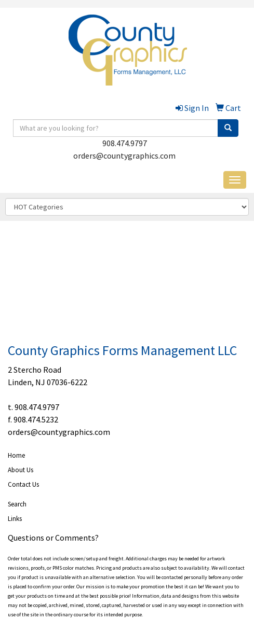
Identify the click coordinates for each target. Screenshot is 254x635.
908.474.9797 (124, 143)
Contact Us (23, 484)
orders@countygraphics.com (124, 155)
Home (16, 455)
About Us (20, 469)
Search (17, 504)
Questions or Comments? (53, 537)
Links (15, 518)
